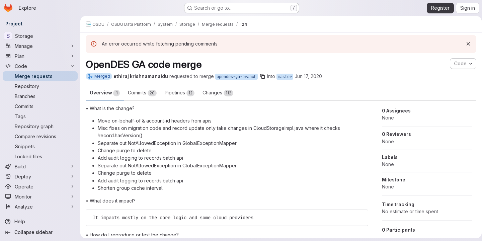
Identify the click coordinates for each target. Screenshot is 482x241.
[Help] (40, 221)
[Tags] (40, 116)
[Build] (40, 166)
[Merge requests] (40, 76)
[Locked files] (40, 156)
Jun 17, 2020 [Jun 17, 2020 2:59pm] (308, 76)
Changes (218, 93)
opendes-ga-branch (236, 76)
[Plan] (40, 56)
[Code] (40, 66)
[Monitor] (40, 196)
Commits (142, 93)
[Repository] (40, 86)
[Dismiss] (466, 44)
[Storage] (40, 36)
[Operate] (40, 186)
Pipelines (179, 93)
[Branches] (40, 96)
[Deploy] (40, 176)
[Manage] (40, 46)
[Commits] (40, 106)
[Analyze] (40, 206)
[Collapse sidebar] (40, 232)
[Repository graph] (40, 126)
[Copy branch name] (262, 76)
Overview (105, 93)
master (285, 76)
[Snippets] (40, 146)
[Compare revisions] (40, 136)
